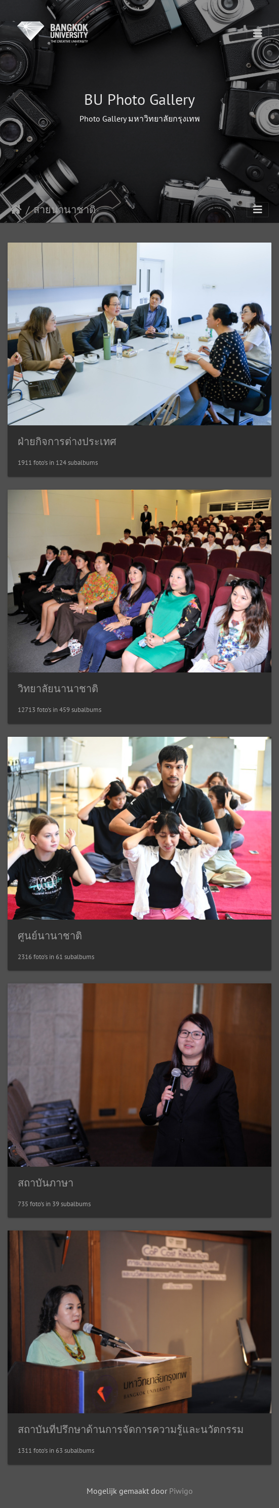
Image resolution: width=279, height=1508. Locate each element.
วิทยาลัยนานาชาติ (58, 688)
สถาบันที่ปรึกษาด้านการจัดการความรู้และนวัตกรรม (131, 1429)
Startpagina (16, 209)
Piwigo (181, 1491)
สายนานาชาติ (64, 209)
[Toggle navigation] (258, 33)
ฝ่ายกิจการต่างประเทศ (67, 441)
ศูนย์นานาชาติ (50, 935)
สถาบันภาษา (45, 1182)
